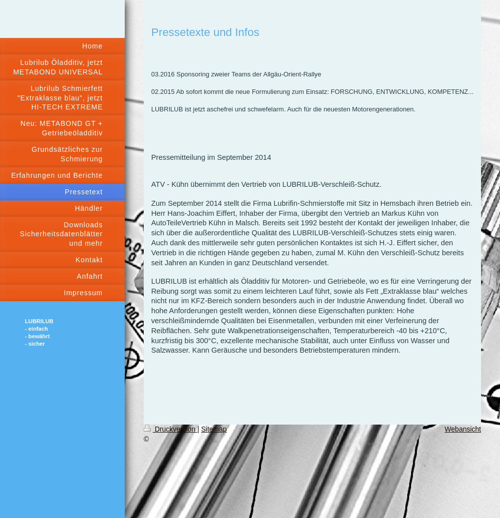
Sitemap (214, 429)
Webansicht (463, 429)
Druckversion (170, 429)
